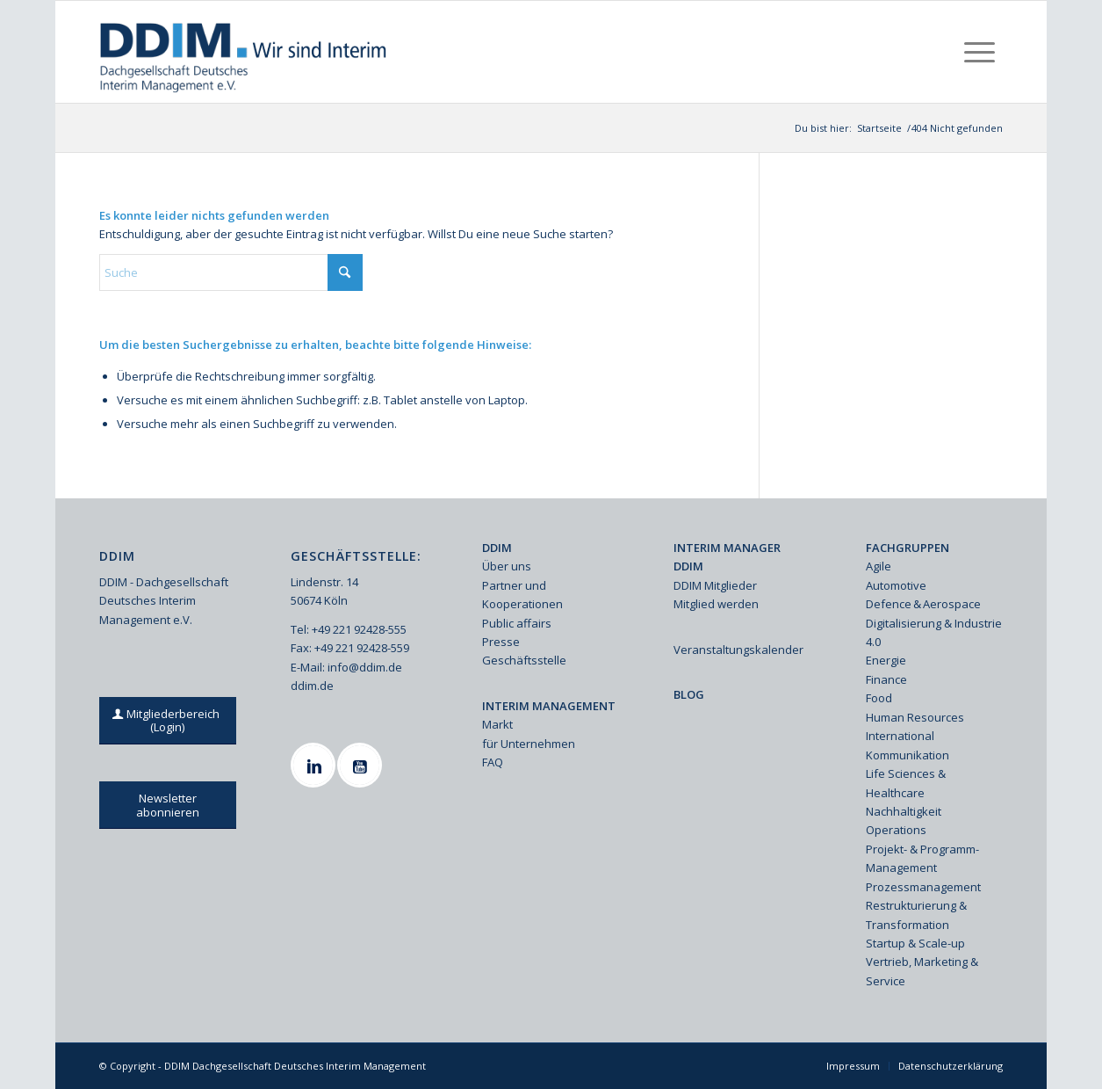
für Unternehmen (528, 743)
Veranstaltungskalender (738, 649)
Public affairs (516, 623)
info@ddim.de (365, 667)
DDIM (497, 547)
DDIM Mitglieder (715, 585)
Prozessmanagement (923, 887)
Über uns (506, 566)
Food (879, 698)
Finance (886, 679)
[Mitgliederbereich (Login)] (167, 720)
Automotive (896, 585)
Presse (501, 642)
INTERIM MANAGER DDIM (727, 557)
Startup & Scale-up (915, 943)
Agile (878, 566)
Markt (497, 724)
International (900, 736)
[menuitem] (979, 52)
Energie (886, 660)
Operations (896, 830)
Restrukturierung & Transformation (916, 914)
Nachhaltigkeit (903, 811)
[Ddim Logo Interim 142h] (244, 52)
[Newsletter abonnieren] (167, 805)
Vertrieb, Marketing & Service (922, 971)
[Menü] (979, 52)
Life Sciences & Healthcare (906, 783)
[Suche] (231, 272)
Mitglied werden (716, 604)
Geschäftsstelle (524, 660)
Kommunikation (907, 755)
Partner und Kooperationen (522, 594)
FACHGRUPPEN (907, 547)
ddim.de (312, 685)
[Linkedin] (315, 765)
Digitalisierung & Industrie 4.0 (934, 632)
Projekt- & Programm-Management (922, 858)
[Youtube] (362, 765)
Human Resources (915, 717)
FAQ (492, 762)
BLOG (688, 694)
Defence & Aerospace (923, 604)
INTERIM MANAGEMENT (549, 706)
